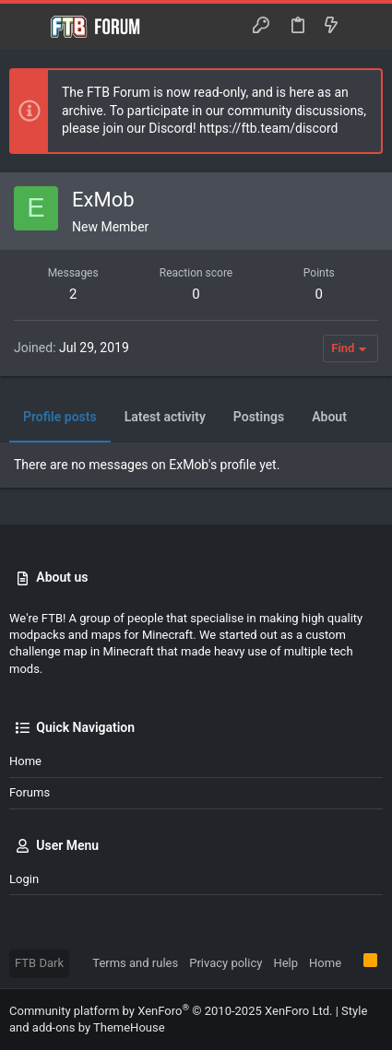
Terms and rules (135, 963)
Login (24, 879)
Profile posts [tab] (60, 416)
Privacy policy (225, 963)
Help (285, 963)
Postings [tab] (258, 416)
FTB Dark (39, 963)
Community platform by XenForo (170, 1011)
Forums (29, 792)
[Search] (365, 26)
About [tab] (329, 416)
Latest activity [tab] (165, 416)
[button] (27, 26)
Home (25, 761)
